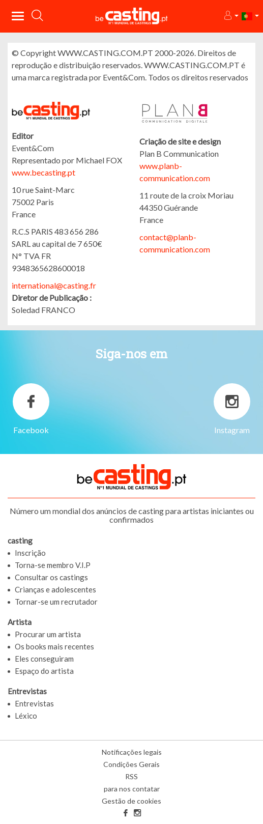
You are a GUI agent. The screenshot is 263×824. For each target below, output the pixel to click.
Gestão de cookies (131, 801)
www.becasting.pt (43, 172)
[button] (230, 16)
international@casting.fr (54, 285)
